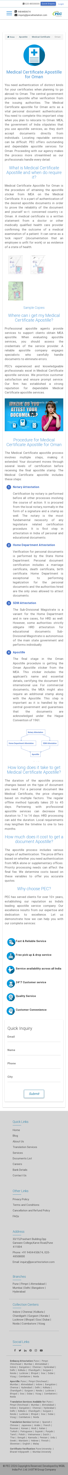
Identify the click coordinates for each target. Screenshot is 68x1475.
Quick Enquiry (48, 3)
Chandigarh (19, 1315)
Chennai (27, 1311)
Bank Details (20, 1169)
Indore (16, 1311)
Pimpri (24, 1283)
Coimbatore (29, 1323)
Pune (16, 1283)
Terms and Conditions (26, 1205)
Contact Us (19, 1175)
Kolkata (38, 1311)
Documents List (22, 1158)
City (10, 1076)
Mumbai (17, 1287)
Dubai (46, 1319)
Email (11, 1036)
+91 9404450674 (32, 1252)
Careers (17, 1164)
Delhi (27, 1287)
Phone (11, 1063)
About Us (18, 1141)
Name (11, 1050)
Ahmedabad (37, 1283)
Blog (15, 1135)
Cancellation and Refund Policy (31, 1210)
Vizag (41, 1323)
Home (16, 1130)
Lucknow (18, 1319)
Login (61, 4)
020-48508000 (31, 3)
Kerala (44, 1315)
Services (18, 1152)
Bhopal (30, 1319)
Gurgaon (33, 1315)
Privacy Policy (21, 1199)
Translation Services (25, 1147)
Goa (38, 1319)
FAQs (16, 1216)
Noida (16, 1323)
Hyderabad (19, 1291)
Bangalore (38, 1287)
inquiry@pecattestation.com (37, 1262)
